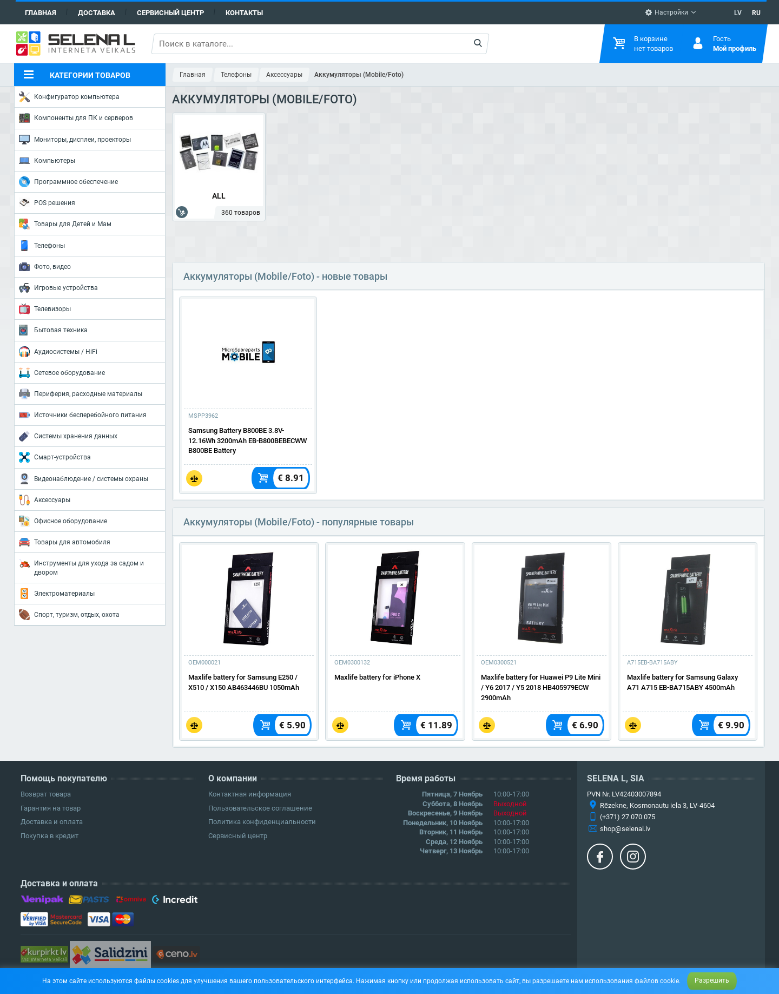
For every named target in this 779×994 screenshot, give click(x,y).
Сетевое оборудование (62, 372)
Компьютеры (47, 160)
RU (756, 13)
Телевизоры (45, 309)
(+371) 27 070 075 (627, 817)
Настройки (666, 12)
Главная (40, 13)
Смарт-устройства (55, 457)
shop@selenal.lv (625, 829)
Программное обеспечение (68, 181)
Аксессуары (44, 500)
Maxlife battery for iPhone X (377, 677)
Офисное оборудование (63, 521)
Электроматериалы (57, 593)
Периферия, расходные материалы (80, 394)
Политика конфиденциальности (262, 822)
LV (738, 13)
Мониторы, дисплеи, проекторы (75, 139)
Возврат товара (46, 794)
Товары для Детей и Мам (65, 224)
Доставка (96, 13)
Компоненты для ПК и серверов (76, 118)
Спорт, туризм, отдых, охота (69, 614)
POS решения (47, 202)
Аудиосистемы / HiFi (58, 351)
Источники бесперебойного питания (83, 415)
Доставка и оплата (52, 822)
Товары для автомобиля (64, 542)
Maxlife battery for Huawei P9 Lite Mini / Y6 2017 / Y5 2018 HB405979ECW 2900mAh (540, 687)
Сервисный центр (170, 13)
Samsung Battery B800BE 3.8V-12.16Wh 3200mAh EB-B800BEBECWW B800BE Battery (247, 440)
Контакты (244, 13)
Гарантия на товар (51, 808)
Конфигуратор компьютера (69, 96)
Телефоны (42, 245)
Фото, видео (45, 266)
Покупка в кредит (49, 836)
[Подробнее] (248, 352)
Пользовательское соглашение (260, 808)
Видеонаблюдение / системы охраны (83, 478)
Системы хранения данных (68, 436)
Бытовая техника (53, 330)
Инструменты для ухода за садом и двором (81, 567)
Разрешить (712, 980)
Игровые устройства (58, 287)
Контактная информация (249, 794)
